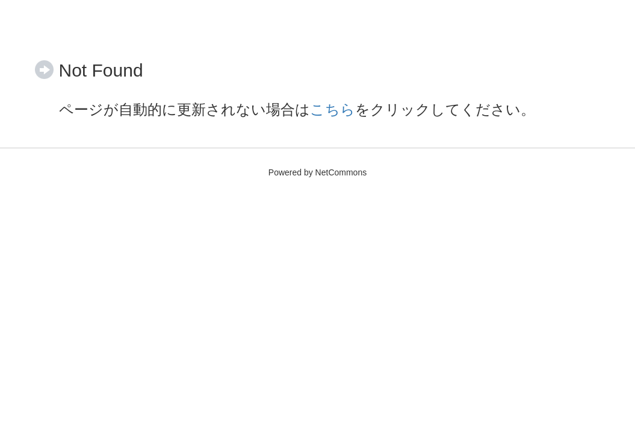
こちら (332, 109)
